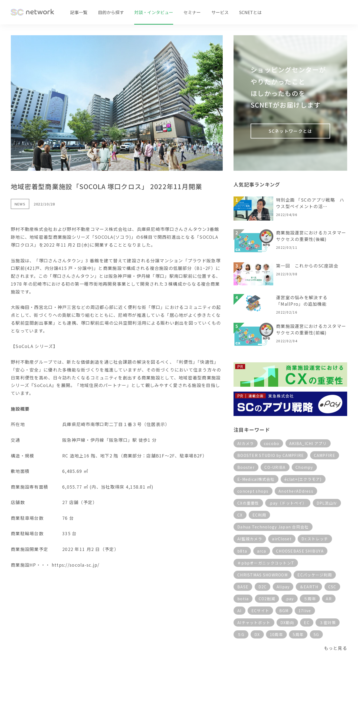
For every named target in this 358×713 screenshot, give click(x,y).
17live (304, 610)
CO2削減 (267, 598)
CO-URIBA (274, 467)
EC (307, 622)
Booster (246, 467)
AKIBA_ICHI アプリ (308, 443)
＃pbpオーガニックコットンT (265, 563)
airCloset (282, 538)
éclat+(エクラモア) (303, 479)
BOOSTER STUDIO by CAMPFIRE (270, 455)
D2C (262, 586)
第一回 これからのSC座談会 (307, 265)
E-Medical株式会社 (256, 479)
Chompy (304, 467)
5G (316, 634)
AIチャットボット (254, 622)
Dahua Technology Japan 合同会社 (273, 527)
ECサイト (260, 610)
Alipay (283, 586)
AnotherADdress (295, 491)
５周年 (310, 598)
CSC (332, 586)
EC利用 (259, 515)
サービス (220, 12)
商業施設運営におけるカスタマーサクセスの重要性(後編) (311, 235)
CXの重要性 (248, 503)
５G (241, 634)
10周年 (276, 634)
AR (329, 598)
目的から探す (111, 12)
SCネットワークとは (290, 131)
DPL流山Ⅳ (327, 503)
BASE (242, 586)
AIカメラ (245, 443)
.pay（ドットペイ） (288, 503)
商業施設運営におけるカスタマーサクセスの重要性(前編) (311, 329)
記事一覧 (78, 12)
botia (243, 598)
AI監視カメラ (249, 538)
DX (257, 634)
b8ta (242, 551)
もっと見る (335, 648)
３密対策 (327, 622)
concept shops (253, 491)
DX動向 (287, 622)
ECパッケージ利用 (314, 575)
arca (261, 551)
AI (239, 610)
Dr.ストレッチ (314, 538)
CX (240, 515)
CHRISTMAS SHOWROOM (262, 575)
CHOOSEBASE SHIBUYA (300, 551)
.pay (289, 598)
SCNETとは (250, 12)
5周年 (298, 634)
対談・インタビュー (153, 12)
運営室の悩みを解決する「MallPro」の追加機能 (301, 300)
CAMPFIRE (324, 455)
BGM (284, 610)
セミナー (192, 12)
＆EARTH (309, 586)
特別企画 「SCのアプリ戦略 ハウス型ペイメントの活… (310, 202)
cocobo (272, 443)
